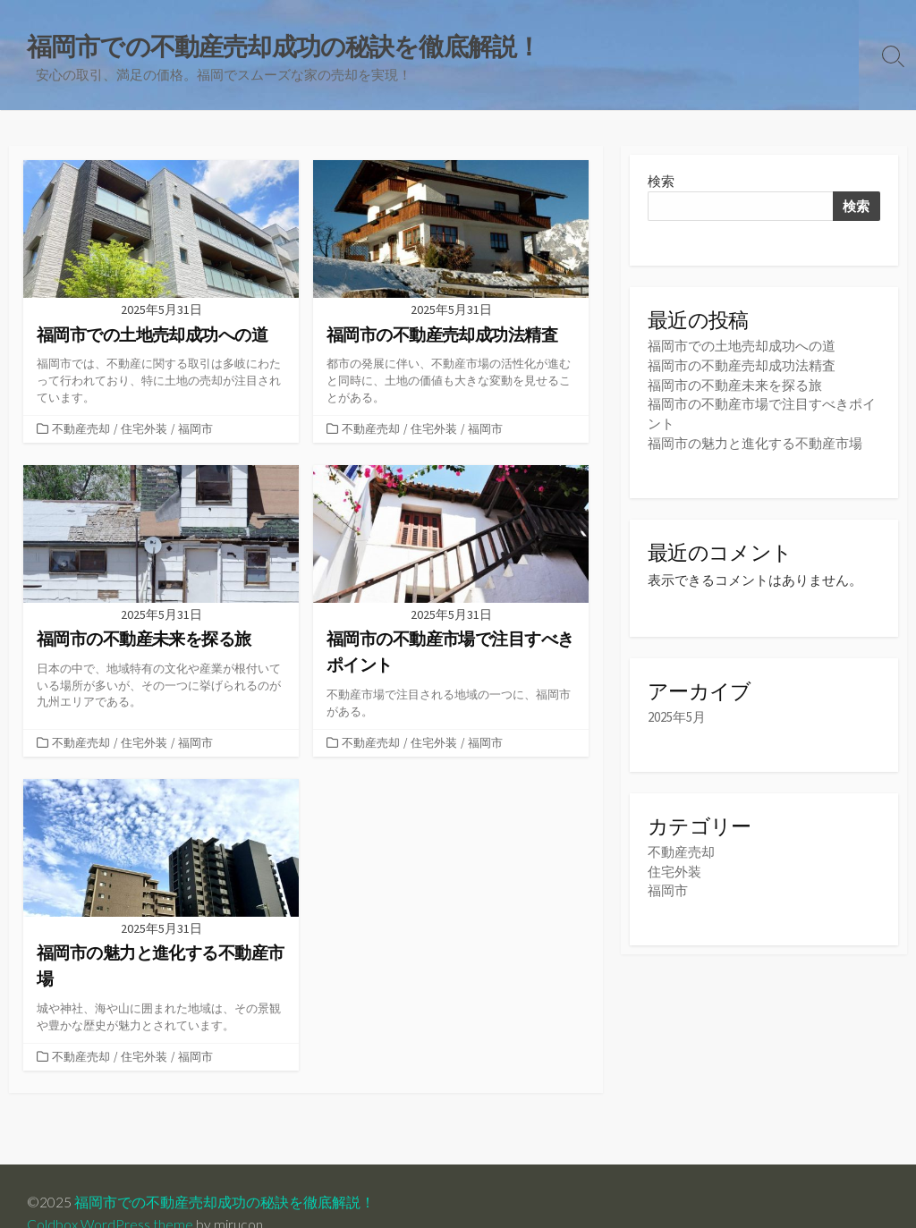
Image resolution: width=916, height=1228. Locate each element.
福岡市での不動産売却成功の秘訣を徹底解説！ (224, 1202)
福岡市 (195, 428)
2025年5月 (677, 715)
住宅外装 (144, 428)
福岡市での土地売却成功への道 (741, 346)
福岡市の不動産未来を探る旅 (735, 384)
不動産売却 (81, 428)
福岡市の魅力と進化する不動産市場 (755, 440)
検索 (661, 182)
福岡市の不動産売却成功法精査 (741, 365)
